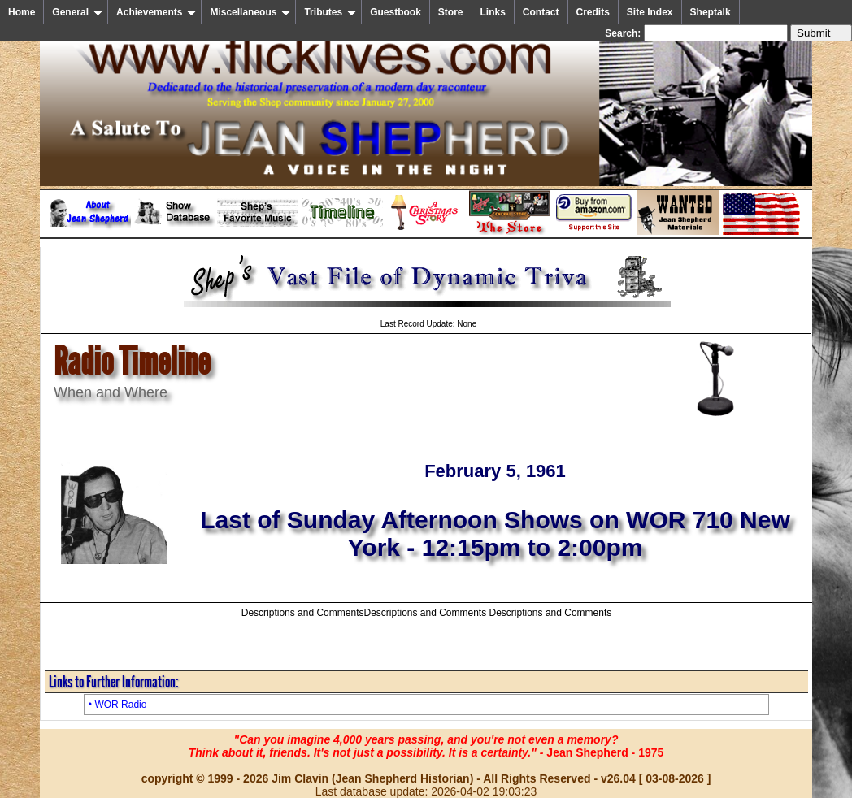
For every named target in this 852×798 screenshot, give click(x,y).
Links (493, 12)
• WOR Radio (118, 704)
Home (21, 12)
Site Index (650, 12)
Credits (593, 12)
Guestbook (395, 12)
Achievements (156, 12)
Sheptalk (710, 12)
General (77, 12)
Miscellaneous (250, 12)
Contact (541, 12)
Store (450, 12)
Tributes (330, 12)
